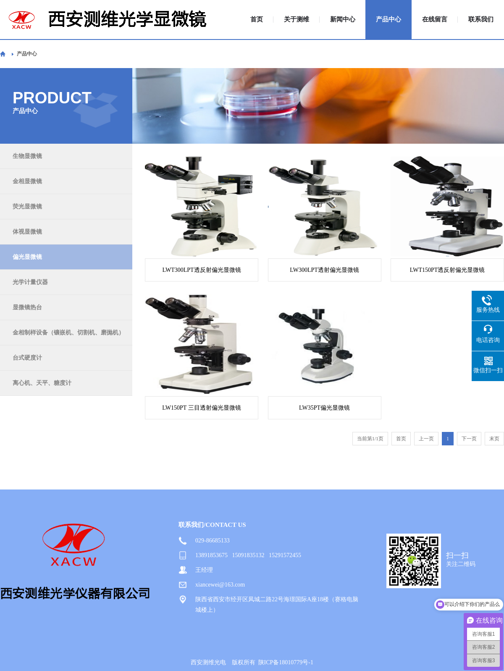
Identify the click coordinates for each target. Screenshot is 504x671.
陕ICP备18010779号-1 (285, 662)
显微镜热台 (27, 307)
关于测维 (296, 19)
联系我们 (481, 19)
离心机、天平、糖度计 (42, 383)
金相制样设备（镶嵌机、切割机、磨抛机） (68, 332)
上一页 (426, 439)
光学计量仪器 (30, 282)
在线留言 (434, 19)
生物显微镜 (27, 156)
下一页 (469, 439)
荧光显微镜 (27, 206)
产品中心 (388, 19)
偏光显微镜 (27, 257)
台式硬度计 (27, 358)
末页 (494, 439)
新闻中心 (342, 19)
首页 (256, 19)
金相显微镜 (27, 181)
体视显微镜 (27, 232)
